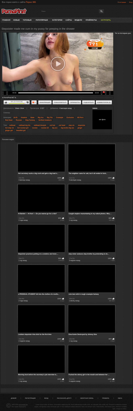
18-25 (15, 117)
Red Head (8, 120)
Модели (78, 20)
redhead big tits (24, 125)
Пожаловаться (60, 102)
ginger (80, 128)
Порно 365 (31, 2)
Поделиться (89, 102)
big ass (54, 128)
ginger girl (9, 130)
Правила (105, 398)
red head (62, 125)
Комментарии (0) (104, 102)
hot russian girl (23, 128)
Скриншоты (75, 102)
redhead (12, 125)
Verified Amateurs (45, 120)
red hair (52, 125)
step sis (71, 125)
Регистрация (122, 2)
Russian (19, 120)
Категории (57, 20)
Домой (13, 398)
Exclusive (70, 117)
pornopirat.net (23, 404)
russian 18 (45, 128)
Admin (94, 108)
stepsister (81, 125)
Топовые (27, 20)
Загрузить (106, 20)
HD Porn (80, 117)
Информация (45, 102)
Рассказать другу (64, 398)
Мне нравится (6, 102)
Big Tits (50, 117)
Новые (16, 20)
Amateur (24, 117)
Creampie (59, 117)
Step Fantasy (30, 120)
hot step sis (9, 128)
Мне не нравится (27, 102)
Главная (6, 20)
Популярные (42, 20)
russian (35, 128)
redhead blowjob (40, 125)
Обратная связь (87, 398)
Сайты (69, 20)
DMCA (120, 398)
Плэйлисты (91, 20)
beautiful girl (21, 130)
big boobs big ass (67, 128)
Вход (130, 2)
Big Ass (41, 117)
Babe (32, 117)
